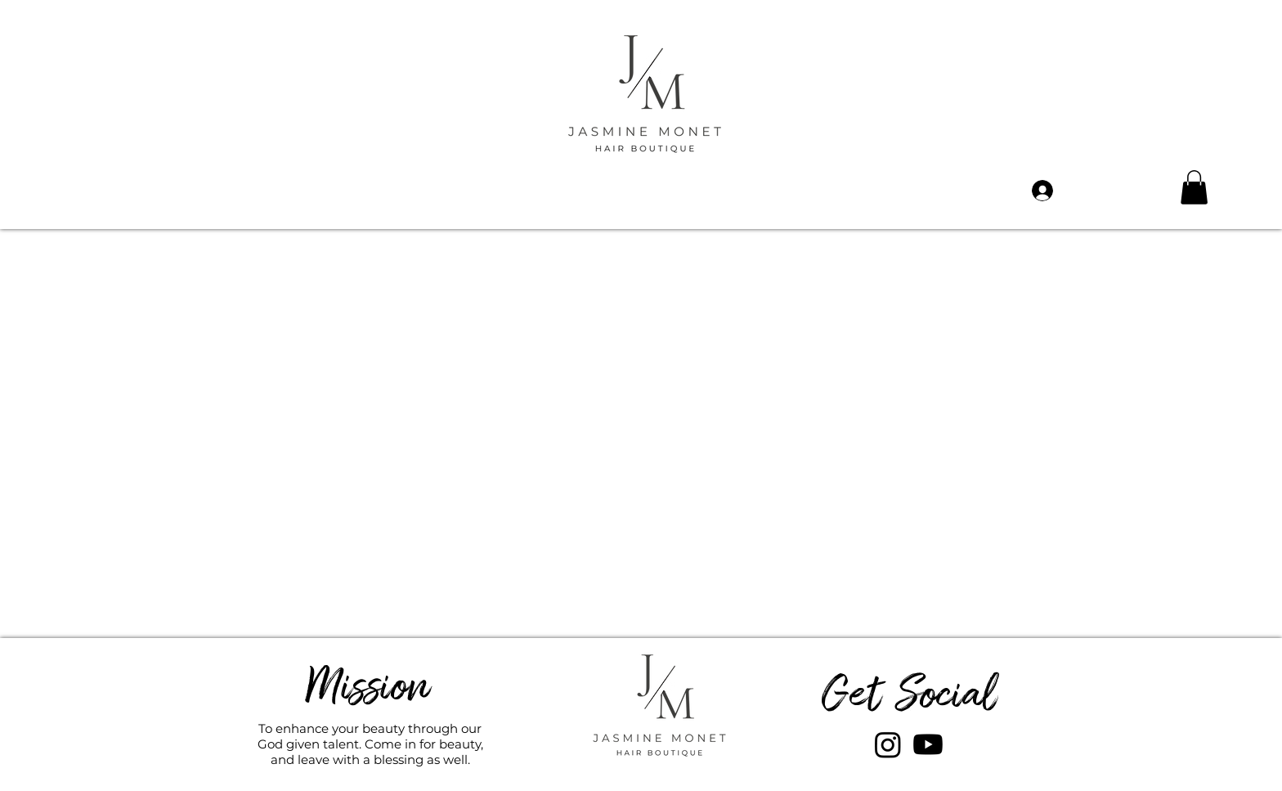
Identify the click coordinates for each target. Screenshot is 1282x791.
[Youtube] (928, 744)
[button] (1194, 187)
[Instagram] (888, 744)
